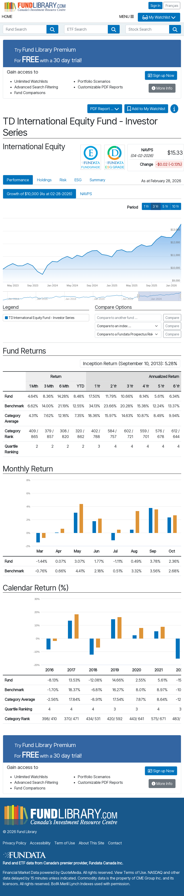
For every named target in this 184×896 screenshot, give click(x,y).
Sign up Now (161, 75)
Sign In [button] (155, 6)
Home (7, 16)
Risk (63, 180)
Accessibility (40, 843)
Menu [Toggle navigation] (126, 16)
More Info (162, 88)
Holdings (44, 180)
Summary (97, 180)
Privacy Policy (14, 843)
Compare (172, 318)
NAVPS (86, 193)
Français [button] (172, 6)
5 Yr (165, 206)
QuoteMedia (71, 872)
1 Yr (146, 206)
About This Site (91, 843)
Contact (115, 843)
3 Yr (156, 206)
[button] (52, 29)
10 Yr (175, 206)
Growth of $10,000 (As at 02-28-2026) (39, 193)
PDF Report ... (104, 108)
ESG (78, 180)
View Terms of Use (130, 872)
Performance (18, 180)
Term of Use (64, 843)
